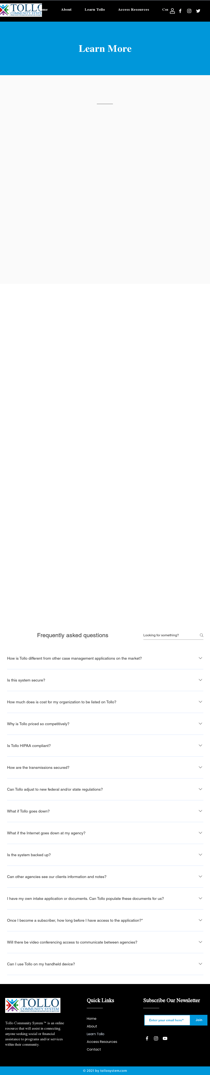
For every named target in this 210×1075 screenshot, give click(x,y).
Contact (94, 1049)
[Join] (198, 1020)
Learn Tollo (95, 1034)
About (92, 1026)
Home (91, 1018)
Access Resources (102, 1041)
